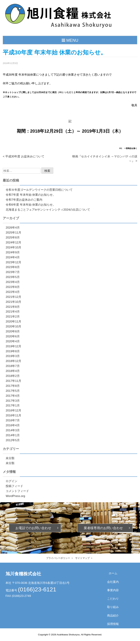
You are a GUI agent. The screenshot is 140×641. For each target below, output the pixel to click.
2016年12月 (13, 410)
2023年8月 (13, 267)
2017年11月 (13, 381)
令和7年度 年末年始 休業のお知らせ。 (31, 194)
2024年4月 (13, 257)
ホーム (113, 573)
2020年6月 (13, 336)
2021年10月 (13, 301)
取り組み (113, 607)
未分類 (10, 458)
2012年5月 (13, 440)
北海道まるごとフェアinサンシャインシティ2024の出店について (48, 209)
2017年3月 (13, 400)
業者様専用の (103, 528)
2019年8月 (13, 351)
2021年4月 (13, 311)
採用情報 (113, 624)
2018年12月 (13, 361)
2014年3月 (13, 430)
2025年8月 (13, 237)
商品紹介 (113, 615)
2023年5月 (13, 277)
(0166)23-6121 (37, 589)
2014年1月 (13, 435)
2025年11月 (13, 232)
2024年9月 (13, 252)
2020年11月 (13, 321)
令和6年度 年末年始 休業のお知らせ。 (31, 204)
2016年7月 (13, 420)
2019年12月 (13, 346)
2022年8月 (13, 287)
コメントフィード (17, 491)
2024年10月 (13, 247)
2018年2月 (13, 376)
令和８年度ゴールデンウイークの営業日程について (39, 189)
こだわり (113, 598)
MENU (70, 40)
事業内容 (113, 590)
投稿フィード (14, 486)
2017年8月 (13, 385)
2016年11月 (13, 415)
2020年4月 (13, 341)
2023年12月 (13, 262)
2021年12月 (13, 297)
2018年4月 (13, 371)
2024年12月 (13, 242)
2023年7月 (13, 272)
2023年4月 (13, 282)
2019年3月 (13, 356)
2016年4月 (13, 425)
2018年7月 (13, 366)
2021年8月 (13, 306)
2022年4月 (13, 292)
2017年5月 (13, 390)
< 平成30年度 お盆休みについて (23, 156)
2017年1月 (13, 405)
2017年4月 (13, 395)
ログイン (11, 481)
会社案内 (113, 582)
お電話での (33, 528)
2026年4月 (13, 227)
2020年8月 (13, 331)
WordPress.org (15, 496)
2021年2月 (13, 316)
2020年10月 (13, 326)
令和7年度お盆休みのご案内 (24, 199)
